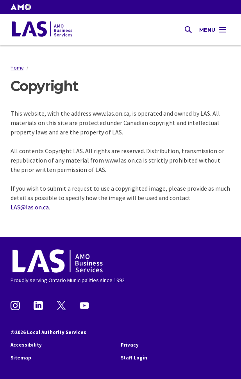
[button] (20, 7)
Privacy (130, 344)
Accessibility (26, 344)
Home (17, 67)
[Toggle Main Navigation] (213, 29)
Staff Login (134, 357)
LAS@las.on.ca (30, 207)
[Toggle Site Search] (188, 29)
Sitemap (21, 357)
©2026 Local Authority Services (48, 332)
